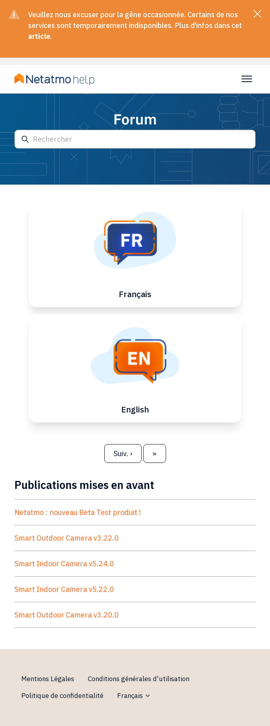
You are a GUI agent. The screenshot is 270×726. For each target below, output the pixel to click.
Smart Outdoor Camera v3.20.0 (66, 614)
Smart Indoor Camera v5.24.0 (64, 563)
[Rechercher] (135, 139)
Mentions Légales (47, 678)
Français (134, 695)
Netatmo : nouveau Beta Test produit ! (77, 512)
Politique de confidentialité (62, 695)
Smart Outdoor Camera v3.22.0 (66, 538)
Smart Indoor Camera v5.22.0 (64, 589)
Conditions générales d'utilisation (138, 678)
